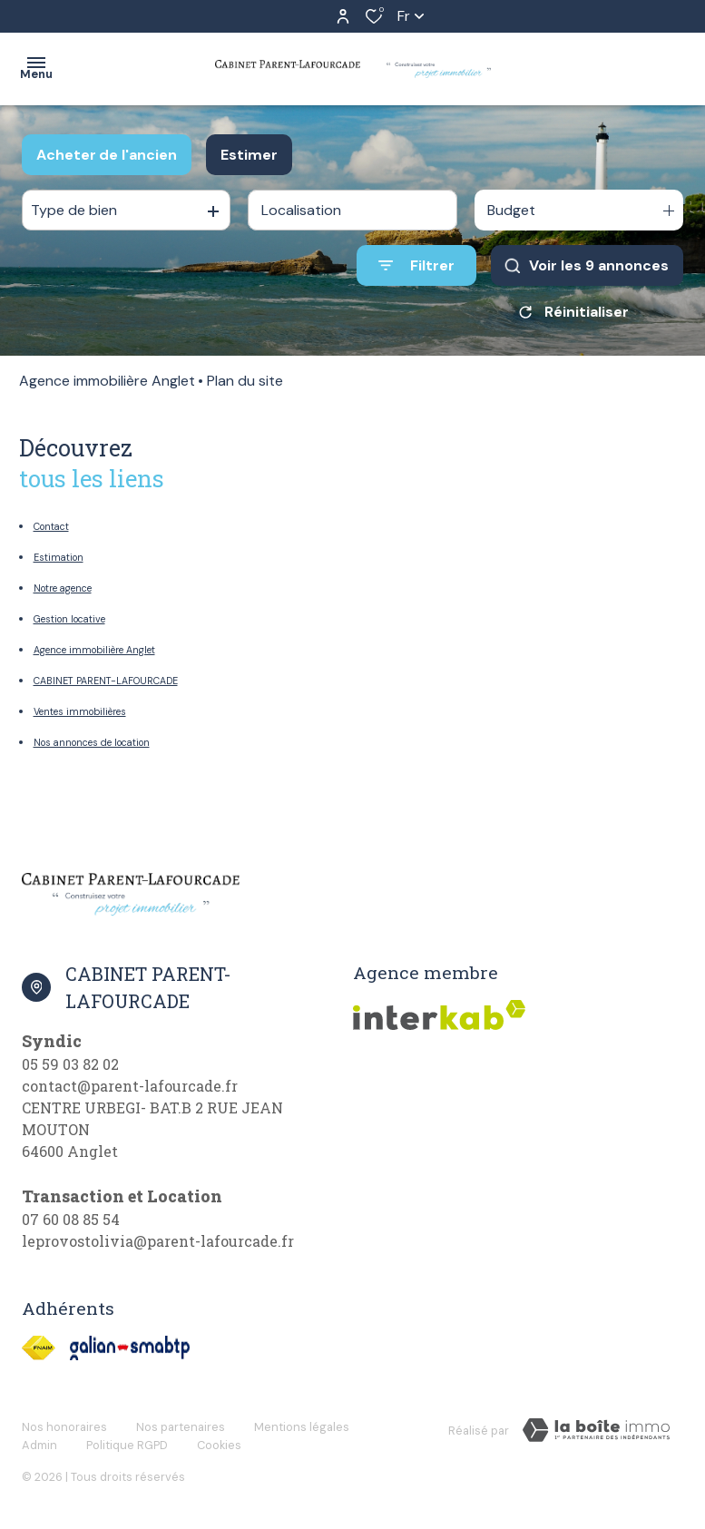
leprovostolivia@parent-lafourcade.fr (158, 1240)
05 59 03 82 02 (70, 1063)
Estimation (58, 557)
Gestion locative (69, 619)
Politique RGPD (127, 1445)
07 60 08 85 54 (71, 1219)
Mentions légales (301, 1427)
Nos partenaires (180, 1427)
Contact (51, 526)
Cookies (219, 1445)
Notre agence (63, 588)
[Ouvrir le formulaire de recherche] (416, 265)
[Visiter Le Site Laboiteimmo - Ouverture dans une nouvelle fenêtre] (596, 1430)
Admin (39, 1445)
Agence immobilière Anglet (107, 380)
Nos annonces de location (92, 742)
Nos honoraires (64, 1427)
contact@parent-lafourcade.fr (130, 1085)
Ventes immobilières (80, 711)
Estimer (249, 154)
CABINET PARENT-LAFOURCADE (106, 680)
